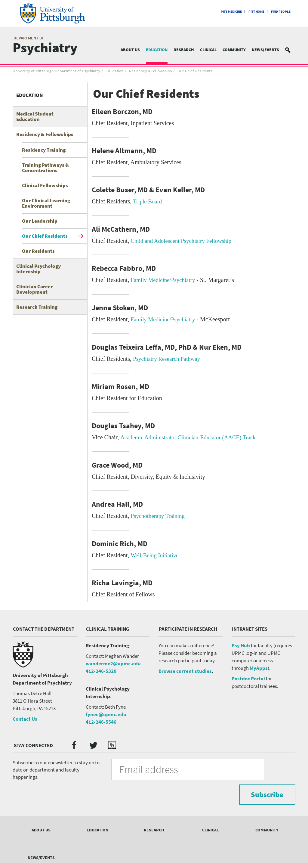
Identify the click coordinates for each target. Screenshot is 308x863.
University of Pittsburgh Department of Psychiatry (56, 71)
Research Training (36, 307)
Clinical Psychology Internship (38, 269)
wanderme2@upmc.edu (113, 661)
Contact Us (25, 717)
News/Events (265, 49)
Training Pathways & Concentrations (45, 168)
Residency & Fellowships (150, 71)
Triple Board (148, 201)
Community (234, 49)
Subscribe (262, 767)
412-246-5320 (101, 669)
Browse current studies (185, 669)
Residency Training (44, 150)
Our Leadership (39, 221)
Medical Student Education (35, 116)
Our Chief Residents (45, 236)
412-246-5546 (101, 719)
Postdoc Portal (248, 676)
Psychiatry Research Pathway (168, 357)
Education (157, 49)
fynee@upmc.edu (106, 712)
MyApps (259, 666)
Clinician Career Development (34, 289)
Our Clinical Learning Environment (46, 203)
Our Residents (38, 251)
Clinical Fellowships (45, 185)
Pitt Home (256, 11)
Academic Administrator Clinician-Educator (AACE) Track (192, 436)
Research (184, 49)
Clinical (208, 49)
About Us (130, 49)
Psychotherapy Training (159, 514)
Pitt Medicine (231, 11)
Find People (281, 11)
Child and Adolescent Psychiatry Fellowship (184, 240)
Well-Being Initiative (156, 553)
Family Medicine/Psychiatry (165, 279)
